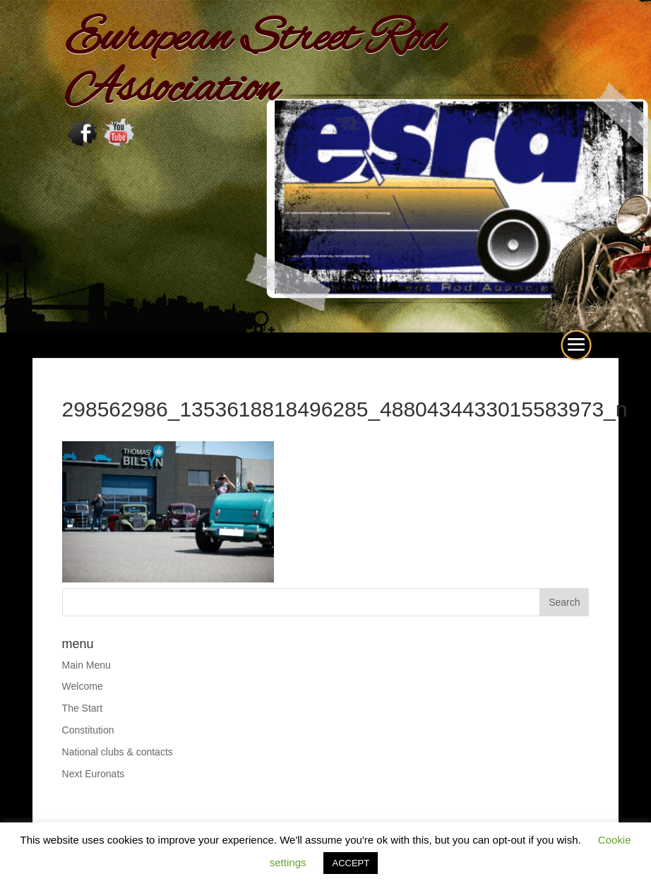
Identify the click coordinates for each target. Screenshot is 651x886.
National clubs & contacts (117, 752)
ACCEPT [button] (350, 863)
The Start (82, 708)
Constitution (88, 730)
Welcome (82, 686)
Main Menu (86, 665)
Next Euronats (93, 773)
